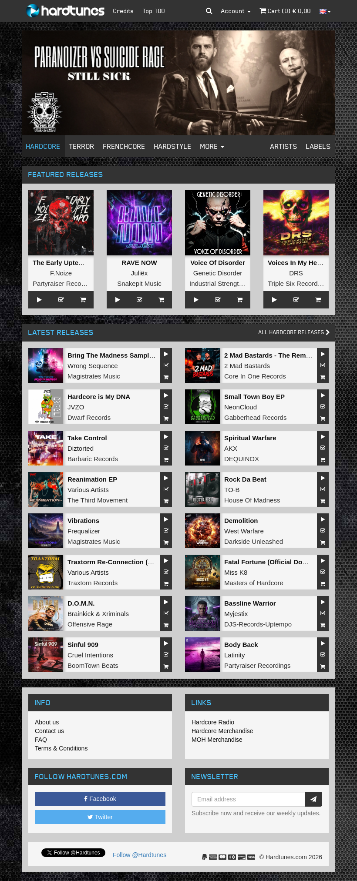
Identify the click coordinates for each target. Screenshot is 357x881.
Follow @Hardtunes (139, 854)
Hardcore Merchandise (222, 730)
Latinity (234, 655)
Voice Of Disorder (217, 262)
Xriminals (115, 613)
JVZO (75, 407)
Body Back (241, 644)
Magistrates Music (93, 376)
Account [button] (236, 10)
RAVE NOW (139, 262)
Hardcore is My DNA (98, 396)
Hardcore (43, 146)
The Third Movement (97, 500)
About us (47, 722)
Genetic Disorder (217, 273)
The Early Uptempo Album (73, 262)
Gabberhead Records (255, 417)
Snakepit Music (139, 283)
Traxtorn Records (92, 582)
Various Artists (88, 489)
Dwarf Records (89, 417)
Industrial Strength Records (229, 283)
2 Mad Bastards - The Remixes (271, 355)
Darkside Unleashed (253, 541)
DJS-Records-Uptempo (258, 624)
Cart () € (285, 10)
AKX (230, 448)
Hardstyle (173, 146)
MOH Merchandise (217, 739)
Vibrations (83, 520)
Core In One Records (255, 376)
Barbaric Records (92, 458)
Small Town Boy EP (254, 396)
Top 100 (154, 10)
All (294, 332)
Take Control (87, 438)
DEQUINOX (241, 458)
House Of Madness (252, 500)
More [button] (212, 146)
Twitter (100, 817)
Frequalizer (83, 531)
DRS (296, 273)
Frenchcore (124, 146)
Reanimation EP (92, 479)
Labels (318, 146)
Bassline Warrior (250, 603)
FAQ (41, 739)
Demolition (241, 520)
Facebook (100, 798)
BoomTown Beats (92, 665)
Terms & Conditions (61, 748)
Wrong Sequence (92, 365)
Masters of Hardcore (253, 582)
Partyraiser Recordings (66, 283)
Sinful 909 (82, 644)
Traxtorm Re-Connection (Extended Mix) (129, 562)
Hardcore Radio (213, 722)
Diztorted (80, 448)
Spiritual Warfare (250, 438)
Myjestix (236, 613)
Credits (123, 10)
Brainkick (80, 613)
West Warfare (244, 531)
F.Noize (61, 273)
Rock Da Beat (245, 479)
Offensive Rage (89, 624)
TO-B (232, 489)
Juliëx (139, 273)
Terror (81, 146)
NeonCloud (240, 407)
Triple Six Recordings (299, 283)
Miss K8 (235, 572)
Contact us (49, 730)
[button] (209, 11)
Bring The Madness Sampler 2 (114, 355)
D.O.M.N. (81, 603)
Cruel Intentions (90, 655)
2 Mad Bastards (247, 365)
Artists (283, 146)
